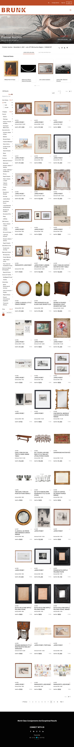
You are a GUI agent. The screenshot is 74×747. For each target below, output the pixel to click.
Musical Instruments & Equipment (6, 299)
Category (4, 111)
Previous (24, 701)
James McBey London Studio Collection (41, 266)
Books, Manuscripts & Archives (6, 286)
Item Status (5, 100)
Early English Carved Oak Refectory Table (61, 266)
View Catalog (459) (62, 39)
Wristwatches (6, 254)
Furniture (4, 158)
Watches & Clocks (6, 252)
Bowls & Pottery (7, 272)
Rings (4, 216)
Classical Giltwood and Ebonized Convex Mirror (22, 532)
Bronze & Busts (6, 139)
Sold (8, 105)
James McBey (19, 122)
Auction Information (45, 52)
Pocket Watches (7, 257)
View (67, 91)
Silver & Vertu (6, 144)
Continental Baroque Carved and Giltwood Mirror (61, 415)
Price (3, 309)
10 (57, 701)
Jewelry (4, 189)
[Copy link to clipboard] (59, 48)
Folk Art (5, 116)
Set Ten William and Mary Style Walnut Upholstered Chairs (41, 454)
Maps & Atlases (6, 294)
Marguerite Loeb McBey (23, 265)
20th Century (5, 221)
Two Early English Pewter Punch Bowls (22, 492)
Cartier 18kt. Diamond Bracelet (62, 80)
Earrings (5, 196)
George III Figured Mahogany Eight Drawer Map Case (59, 304)
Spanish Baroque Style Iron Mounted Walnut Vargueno (23, 646)
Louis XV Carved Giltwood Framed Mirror (59, 493)
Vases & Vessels (6, 150)
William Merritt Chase (9, 79)
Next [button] (68, 72)
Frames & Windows (7, 141)
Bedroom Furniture (7, 160)
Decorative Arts (6, 130)
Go (3, 314)
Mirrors (5, 174)
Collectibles (5, 282)
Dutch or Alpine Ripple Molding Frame (23, 608)
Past (7, 102)
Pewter (5, 155)
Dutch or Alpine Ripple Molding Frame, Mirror (61, 608)
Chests (4, 187)
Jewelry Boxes (6, 199)
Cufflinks (5, 219)
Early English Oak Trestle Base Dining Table (22, 454)
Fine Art (4, 114)
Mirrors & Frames (7, 232)
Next (62, 701)
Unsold (8, 107)
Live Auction (7, 34)
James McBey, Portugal (42, 645)
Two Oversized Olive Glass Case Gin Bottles (42, 303)
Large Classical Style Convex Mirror (23, 303)
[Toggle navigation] (71, 10)
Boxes (4, 153)
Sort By (59, 91)
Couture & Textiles (6, 274)
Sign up (63, 2)
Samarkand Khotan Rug (61, 452)
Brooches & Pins (7, 214)
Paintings (5, 119)
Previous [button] (5, 72)
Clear (10, 100)
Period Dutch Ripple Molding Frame (60, 571)
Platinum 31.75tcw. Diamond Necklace (26, 80)
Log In (69, 2)
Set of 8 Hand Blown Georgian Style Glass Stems (42, 493)
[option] (11, 70)
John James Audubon (44, 79)
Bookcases (5, 163)
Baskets (5, 136)
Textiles (5, 279)
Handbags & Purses (7, 277)
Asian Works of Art (6, 245)
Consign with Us (55, 2)
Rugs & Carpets (6, 176)
